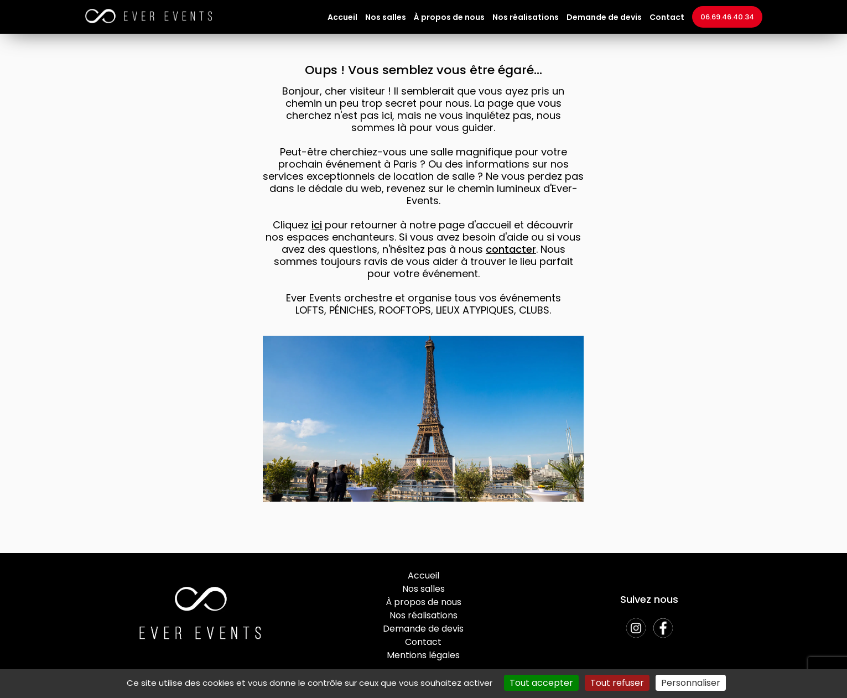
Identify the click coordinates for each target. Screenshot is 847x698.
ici (316, 225)
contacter (511, 249)
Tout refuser (617, 682)
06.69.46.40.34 (727, 17)
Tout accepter (541, 682)
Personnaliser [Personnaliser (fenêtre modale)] (690, 682)
